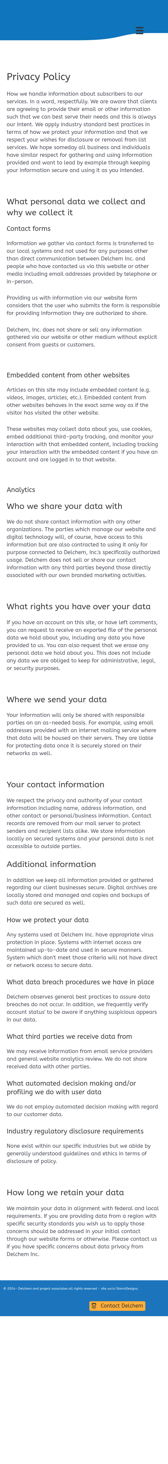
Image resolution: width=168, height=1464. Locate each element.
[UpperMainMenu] (147, 30)
